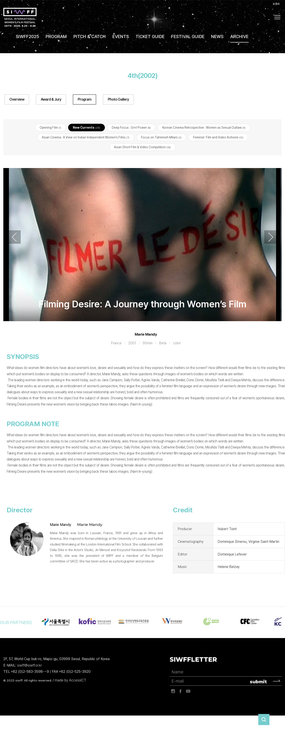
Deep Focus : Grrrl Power (131, 128)
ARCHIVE (239, 36)
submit (258, 682)
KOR (276, 4)
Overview (16, 99)
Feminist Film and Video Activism (218, 137)
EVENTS (120, 36)
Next (270, 237)
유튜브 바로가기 (188, 691)
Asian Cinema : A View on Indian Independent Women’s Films (85, 137)
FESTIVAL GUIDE (187, 36)
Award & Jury (51, 99)
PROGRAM (56, 36)
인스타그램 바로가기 (173, 691)
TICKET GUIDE (150, 36)
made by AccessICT (70, 680)
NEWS (217, 36)
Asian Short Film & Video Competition (142, 147)
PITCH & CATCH (89, 36)
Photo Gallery (118, 99)
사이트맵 (277, 17)
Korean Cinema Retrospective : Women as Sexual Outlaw (204, 128)
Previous (14, 237)
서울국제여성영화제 (20, 17)
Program (84, 99)
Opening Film (50, 128)
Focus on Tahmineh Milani (161, 137)
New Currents (86, 128)
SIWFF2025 (27, 36)
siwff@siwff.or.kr (29, 665)
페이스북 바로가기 (180, 691)
